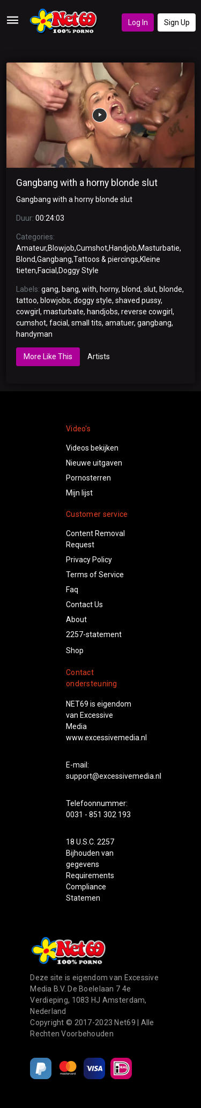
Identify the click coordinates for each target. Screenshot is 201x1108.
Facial (47, 270)
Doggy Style (78, 270)
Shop (75, 650)
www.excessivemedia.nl (106, 737)
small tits (86, 323)
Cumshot (91, 248)
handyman (34, 334)
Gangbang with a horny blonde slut (87, 182)
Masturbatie (159, 248)
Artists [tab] (98, 356)
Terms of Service (95, 574)
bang (70, 289)
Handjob (123, 248)
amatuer (119, 323)
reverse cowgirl (147, 311)
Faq (72, 589)
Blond (25, 259)
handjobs (102, 311)
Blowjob (61, 248)
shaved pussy (138, 300)
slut (150, 289)
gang (49, 289)
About (76, 619)
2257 (105, 842)
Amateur (31, 248)
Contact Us (84, 604)
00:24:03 (49, 218)
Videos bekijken (92, 448)
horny (109, 289)
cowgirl (28, 311)
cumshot (31, 323)
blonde (170, 289)
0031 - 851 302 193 (98, 814)
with (89, 289)
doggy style (92, 300)
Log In (138, 22)
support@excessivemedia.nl (113, 776)
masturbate (63, 311)
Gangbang (54, 259)
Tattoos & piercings (105, 259)
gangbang (154, 323)
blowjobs (55, 300)
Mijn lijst (79, 493)
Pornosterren (88, 478)
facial (58, 323)
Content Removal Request (95, 539)
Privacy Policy (89, 559)
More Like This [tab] (48, 356)
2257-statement (94, 634)
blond (131, 289)
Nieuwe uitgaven (94, 463)
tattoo (26, 300)
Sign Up (177, 22)
